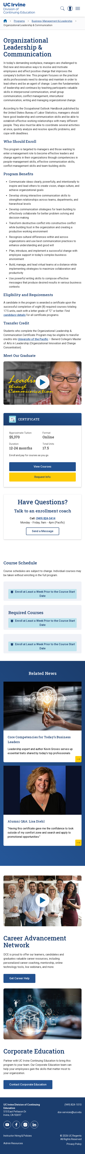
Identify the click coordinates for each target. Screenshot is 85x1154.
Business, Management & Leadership (52, 21)
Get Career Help (19, 978)
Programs (19, 21)
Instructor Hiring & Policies (17, 1135)
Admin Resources (13, 1143)
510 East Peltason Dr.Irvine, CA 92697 (15, 1113)
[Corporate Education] (42, 1013)
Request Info (42, 477)
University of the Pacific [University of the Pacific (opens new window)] (33, 339)
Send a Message (42, 531)
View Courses (42, 466)
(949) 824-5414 (45, 518)
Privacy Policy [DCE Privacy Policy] (74, 1144)
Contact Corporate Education (27, 1084)
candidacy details (14, 315)
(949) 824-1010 (73, 1104)
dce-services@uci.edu (70, 1112)
